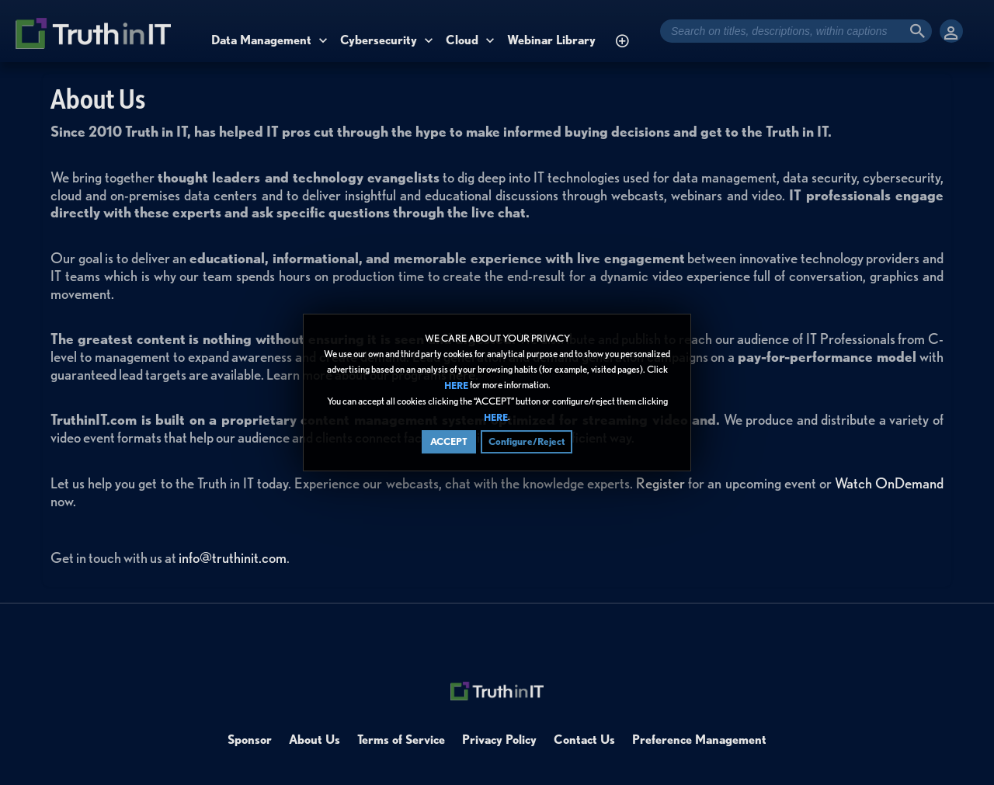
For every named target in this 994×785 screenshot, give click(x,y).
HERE (456, 385)
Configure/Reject (526, 441)
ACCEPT (448, 441)
